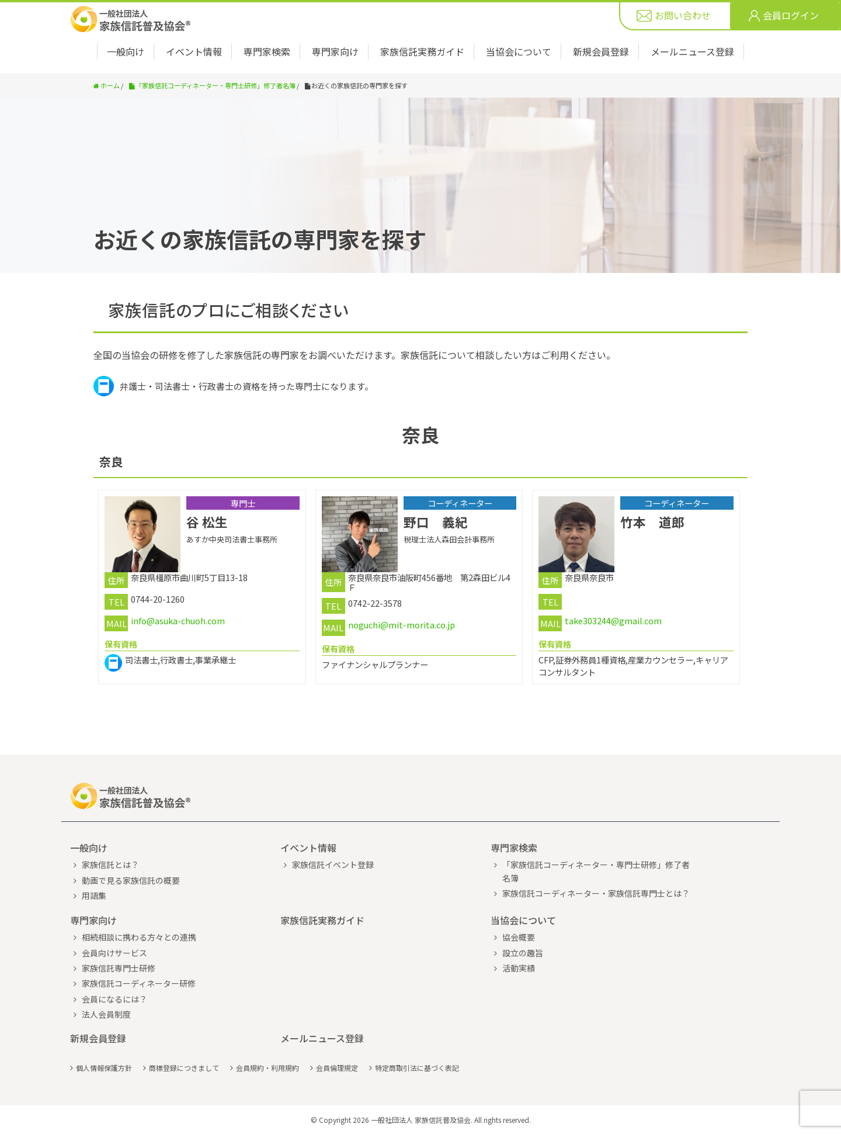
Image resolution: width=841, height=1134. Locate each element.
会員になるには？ (114, 999)
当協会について (518, 51)
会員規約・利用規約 (267, 1068)
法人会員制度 (106, 1014)
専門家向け (335, 51)
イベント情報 (194, 51)
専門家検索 (267, 51)
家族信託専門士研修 (118, 968)
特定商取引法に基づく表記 (417, 1068)
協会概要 (518, 937)
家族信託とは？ (110, 864)
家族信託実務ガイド (422, 51)
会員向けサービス (114, 953)
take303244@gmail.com (613, 620)
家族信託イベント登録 (333, 864)
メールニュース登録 (692, 51)
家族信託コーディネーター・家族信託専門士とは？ (596, 893)
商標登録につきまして (184, 1068)
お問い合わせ (683, 16)
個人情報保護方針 (104, 1068)
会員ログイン (791, 16)
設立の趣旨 (522, 953)
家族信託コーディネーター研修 (139, 983)
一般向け (125, 51)
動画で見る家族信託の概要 (131, 880)
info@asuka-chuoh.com (178, 620)
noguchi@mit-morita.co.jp (401, 624)
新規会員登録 (601, 51)
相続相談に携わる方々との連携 (139, 937)
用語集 (94, 895)
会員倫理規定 (337, 1068)
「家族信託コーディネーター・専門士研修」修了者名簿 (596, 871)
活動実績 (518, 968)
